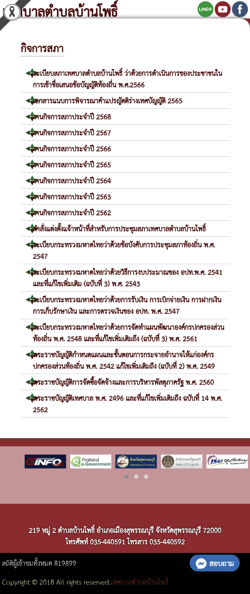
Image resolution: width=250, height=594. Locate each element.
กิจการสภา (42, 47)
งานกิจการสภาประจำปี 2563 (72, 196)
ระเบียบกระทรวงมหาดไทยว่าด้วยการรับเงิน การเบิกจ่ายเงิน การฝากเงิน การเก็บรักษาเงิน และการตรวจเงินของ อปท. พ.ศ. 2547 (127, 305)
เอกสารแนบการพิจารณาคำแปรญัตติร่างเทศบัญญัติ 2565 (107, 100)
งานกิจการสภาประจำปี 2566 (72, 148)
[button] (126, 477)
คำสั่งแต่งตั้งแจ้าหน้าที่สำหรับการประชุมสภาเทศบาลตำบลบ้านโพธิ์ (119, 228)
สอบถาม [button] (215, 563)
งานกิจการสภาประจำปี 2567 (72, 132)
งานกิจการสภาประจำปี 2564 (72, 180)
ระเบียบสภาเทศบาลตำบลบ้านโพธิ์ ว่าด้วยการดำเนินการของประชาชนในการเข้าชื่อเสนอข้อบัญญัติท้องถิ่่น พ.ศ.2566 (127, 78)
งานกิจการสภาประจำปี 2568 (72, 116)
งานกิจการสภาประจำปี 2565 (72, 164)
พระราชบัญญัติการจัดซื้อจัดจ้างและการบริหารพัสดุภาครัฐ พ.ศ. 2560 (123, 381)
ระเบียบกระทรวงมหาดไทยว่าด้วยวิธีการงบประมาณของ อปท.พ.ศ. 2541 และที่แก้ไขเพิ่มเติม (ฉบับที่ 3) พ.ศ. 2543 (127, 277)
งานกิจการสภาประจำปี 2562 (72, 212)
